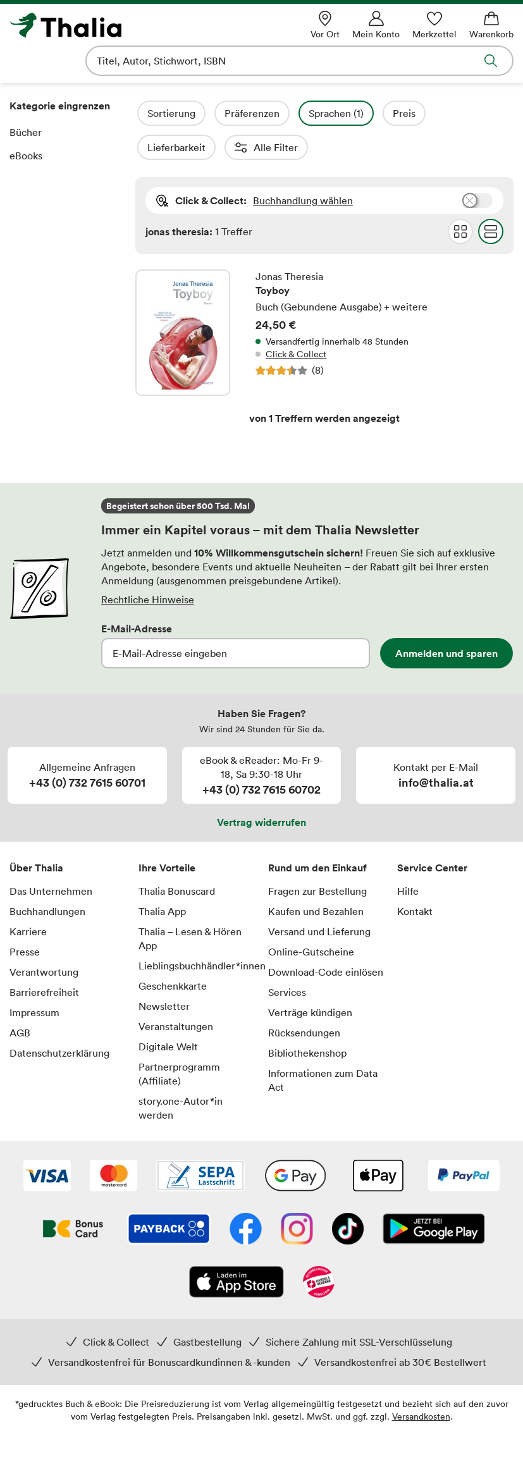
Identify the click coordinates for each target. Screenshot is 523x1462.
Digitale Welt (168, 1012)
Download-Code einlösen (325, 937)
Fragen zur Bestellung (317, 857)
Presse (24, 917)
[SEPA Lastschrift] (200, 1143)
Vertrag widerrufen (261, 788)
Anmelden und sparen (446, 619)
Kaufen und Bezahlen (316, 877)
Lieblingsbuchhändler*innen (196, 931)
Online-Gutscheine (311, 917)
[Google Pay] (295, 1143)
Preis (438, 113)
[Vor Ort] (325, 25)
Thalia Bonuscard (176, 857)
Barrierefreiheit (44, 958)
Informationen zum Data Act (323, 1046)
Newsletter (164, 972)
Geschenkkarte (172, 951)
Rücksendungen (304, 998)
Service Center (432, 833)
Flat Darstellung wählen (490, 197)
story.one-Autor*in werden (180, 1073)
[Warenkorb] (491, 25)
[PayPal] (464, 1143)
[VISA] (47, 1143)
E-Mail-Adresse (136, 594)
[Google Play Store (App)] (434, 1196)
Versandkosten (421, 1382)
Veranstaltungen (175, 992)
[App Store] (236, 1249)
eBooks (25, 155)
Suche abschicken (490, 60)
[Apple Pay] (377, 1143)
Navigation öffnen (18, 61)
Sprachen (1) (370, 113)
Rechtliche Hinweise (147, 565)
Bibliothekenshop (307, 1018)
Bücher (25, 132)
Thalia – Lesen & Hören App (190, 904)
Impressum (34, 978)
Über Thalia (36, 833)
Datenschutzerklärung (59, 1018)
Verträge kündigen (310, 978)
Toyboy (324, 298)
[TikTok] (348, 1196)
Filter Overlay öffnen (150, 113)
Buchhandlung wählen (303, 166)
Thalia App (162, 877)
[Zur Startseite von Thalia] (110, 25)
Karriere (28, 897)
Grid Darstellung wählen (460, 197)
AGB (19, 998)
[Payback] (169, 1196)
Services (287, 958)
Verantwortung (43, 937)
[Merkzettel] (434, 25)
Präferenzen (286, 113)
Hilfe (408, 857)
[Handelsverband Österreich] (319, 1249)
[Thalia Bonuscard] (73, 1196)
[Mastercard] (113, 1143)
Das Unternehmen (50, 857)
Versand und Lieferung (319, 897)
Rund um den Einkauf (317, 833)
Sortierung (206, 113)
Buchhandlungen (47, 877)
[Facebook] (246, 1196)
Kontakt (415, 877)
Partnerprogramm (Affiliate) (179, 1039)
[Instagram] (297, 1196)
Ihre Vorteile (166, 833)
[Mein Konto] (376, 25)
